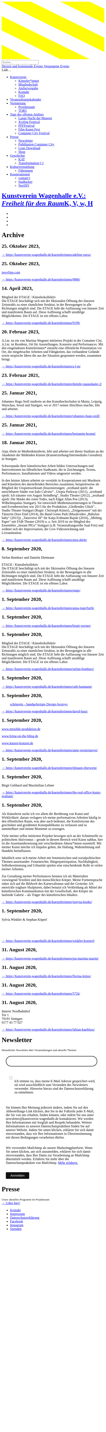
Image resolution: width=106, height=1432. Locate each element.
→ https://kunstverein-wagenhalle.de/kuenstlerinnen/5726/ (41, 993)
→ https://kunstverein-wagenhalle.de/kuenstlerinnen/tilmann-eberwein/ (49, 768)
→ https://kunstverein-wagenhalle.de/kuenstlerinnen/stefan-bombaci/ (48, 669)
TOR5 (22, 110)
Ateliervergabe (28, 88)
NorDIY (23, 185)
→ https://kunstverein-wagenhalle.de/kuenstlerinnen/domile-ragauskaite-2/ (52, 384)
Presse (14, 137)
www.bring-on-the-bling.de (20, 736)
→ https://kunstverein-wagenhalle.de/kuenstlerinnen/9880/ (41, 279)
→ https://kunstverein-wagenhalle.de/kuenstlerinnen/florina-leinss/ (46, 976)
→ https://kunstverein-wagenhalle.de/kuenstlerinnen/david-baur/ (45, 711)
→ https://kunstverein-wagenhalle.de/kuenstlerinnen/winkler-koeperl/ (48, 941)
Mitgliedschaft (28, 84)
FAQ (21, 95)
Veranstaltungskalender (25, 99)
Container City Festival (33, 133)
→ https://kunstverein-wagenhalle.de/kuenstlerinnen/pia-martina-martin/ (50, 958)
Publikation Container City (36, 144)
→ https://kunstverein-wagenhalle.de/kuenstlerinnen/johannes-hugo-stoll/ (51, 416)
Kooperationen (20, 174)
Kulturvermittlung (22, 167)
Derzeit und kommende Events (23, 66)
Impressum (17, 1214)
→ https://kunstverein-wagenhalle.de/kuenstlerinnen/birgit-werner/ (46, 625)
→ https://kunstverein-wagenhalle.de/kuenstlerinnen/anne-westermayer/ (50, 750)
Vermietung (18, 103)
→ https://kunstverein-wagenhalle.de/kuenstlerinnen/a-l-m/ (41, 366)
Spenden (15, 1229)
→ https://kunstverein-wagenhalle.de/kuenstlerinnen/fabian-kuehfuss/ (48, 1029)
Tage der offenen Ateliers (27, 114)
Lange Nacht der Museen (35, 118)
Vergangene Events (56, 66)
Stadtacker (25, 182)
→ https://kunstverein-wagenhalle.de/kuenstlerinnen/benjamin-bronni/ (49, 433)
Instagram (16, 1225)
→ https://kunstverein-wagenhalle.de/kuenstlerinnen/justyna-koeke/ (47, 902)
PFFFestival (26, 125)
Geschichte (17, 155)
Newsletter (25, 140)
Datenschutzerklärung (24, 1217)
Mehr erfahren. (68, 1163)
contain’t (24, 178)
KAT (21, 159)
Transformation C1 (31, 163)
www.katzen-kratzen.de (17, 743)
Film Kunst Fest (29, 129)
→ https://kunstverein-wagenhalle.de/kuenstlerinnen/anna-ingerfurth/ (48, 608)
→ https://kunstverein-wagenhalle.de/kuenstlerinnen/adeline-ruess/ (46, 254)
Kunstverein (18, 77)
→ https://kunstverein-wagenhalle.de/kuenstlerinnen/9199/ (41, 323)
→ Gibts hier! (11, 1203)
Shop (21, 152)
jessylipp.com (11, 272)
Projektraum (26, 107)
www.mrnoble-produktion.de (21, 729)
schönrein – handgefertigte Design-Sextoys (39, 704)
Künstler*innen (28, 81)
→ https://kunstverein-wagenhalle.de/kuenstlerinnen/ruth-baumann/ (47, 686)
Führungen (25, 170)
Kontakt (23, 92)
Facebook (16, 1221)
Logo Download (29, 148)
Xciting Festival (29, 122)
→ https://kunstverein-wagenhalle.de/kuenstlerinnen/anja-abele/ (44, 540)
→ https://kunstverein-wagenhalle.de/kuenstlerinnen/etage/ (41, 590)
